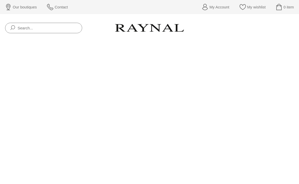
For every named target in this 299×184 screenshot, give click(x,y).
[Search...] (43, 28)
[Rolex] (293, 28)
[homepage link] (149, 28)
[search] (12, 28)
